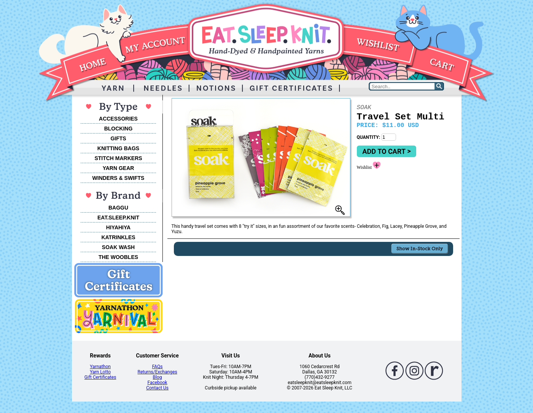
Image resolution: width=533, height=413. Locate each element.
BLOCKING (118, 128)
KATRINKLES (118, 237)
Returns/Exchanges (157, 372)
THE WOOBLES (118, 257)
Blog (157, 377)
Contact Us (157, 388)
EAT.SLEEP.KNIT (118, 217)
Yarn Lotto (100, 372)
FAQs (157, 366)
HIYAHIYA (118, 227)
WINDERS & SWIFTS (118, 178)
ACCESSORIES (118, 119)
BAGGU (118, 208)
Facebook (157, 382)
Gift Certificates (100, 377)
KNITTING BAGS (118, 148)
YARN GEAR (118, 168)
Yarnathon (100, 366)
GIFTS (118, 138)
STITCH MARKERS (118, 158)
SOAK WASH (118, 247)
